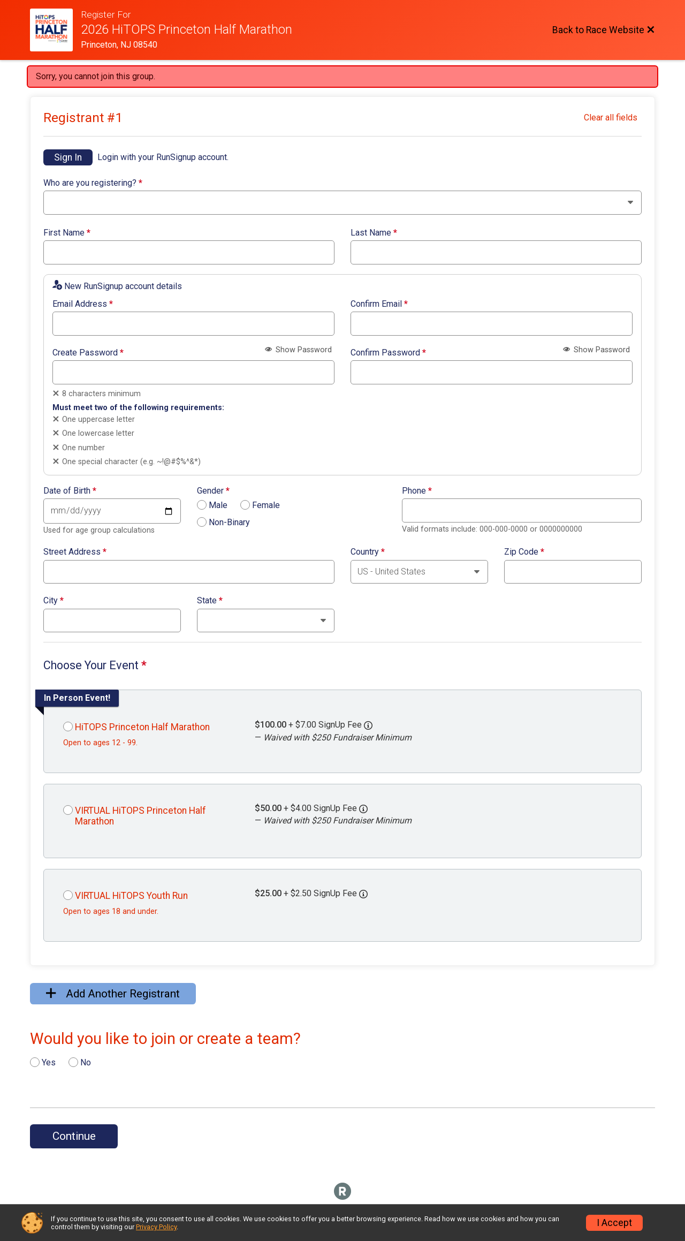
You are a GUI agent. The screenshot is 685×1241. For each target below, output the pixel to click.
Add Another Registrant (113, 993)
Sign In (68, 157)
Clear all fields (610, 117)
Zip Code (524, 552)
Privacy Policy (156, 1227)
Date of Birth (69, 491)
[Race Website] (55, 30)
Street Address (74, 552)
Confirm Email (379, 304)
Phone (417, 491)
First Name (66, 233)
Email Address (82, 304)
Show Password (298, 349)
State (210, 601)
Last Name (374, 233)
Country (368, 552)
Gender (213, 491)
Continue (74, 1136)
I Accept (614, 1222)
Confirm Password (388, 353)
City (53, 601)
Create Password (88, 353)
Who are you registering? (92, 183)
